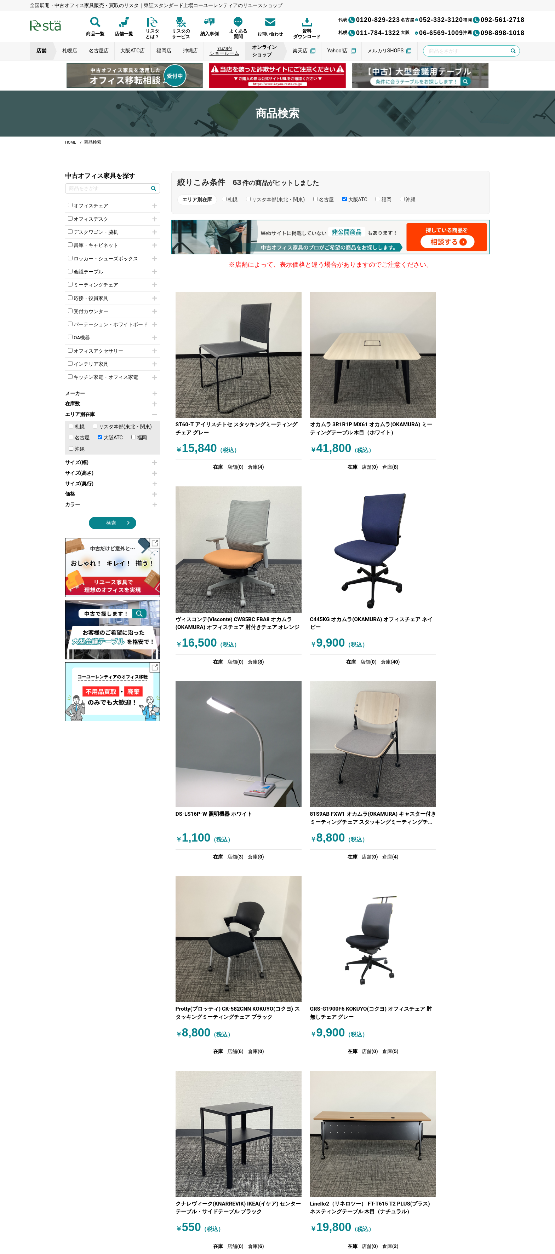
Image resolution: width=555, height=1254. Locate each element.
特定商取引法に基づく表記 (329, 1218)
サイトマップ (379, 1218)
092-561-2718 (494, 19)
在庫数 (111, 410)
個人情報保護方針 (184, 1218)
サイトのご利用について (266, 1218)
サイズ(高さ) (111, 479)
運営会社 (224, 1218)
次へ (366, 970)
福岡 (139, 444)
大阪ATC (110, 444)
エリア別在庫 (111, 421)
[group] (134, 75)
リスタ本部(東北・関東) (122, 433)
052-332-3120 (432, 19)
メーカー (111, 400)
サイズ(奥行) (111, 490)
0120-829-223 (369, 19)
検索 (111, 530)
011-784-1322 (369, 32)
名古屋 (79, 444)
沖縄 (77, 455)
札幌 (77, 433)
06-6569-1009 (432, 32)
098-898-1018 (494, 32)
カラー (111, 511)
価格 (111, 500)
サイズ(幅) (111, 469)
